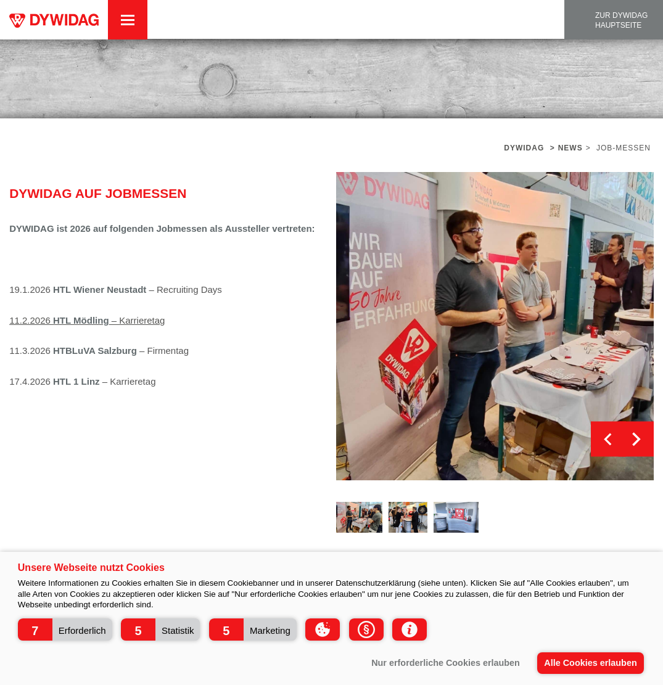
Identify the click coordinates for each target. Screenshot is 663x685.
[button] (65, 629)
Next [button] (636, 439)
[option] (495, 326)
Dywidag (524, 148)
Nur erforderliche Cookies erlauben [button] (445, 663)
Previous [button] (608, 439)
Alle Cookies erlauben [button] (590, 663)
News (570, 148)
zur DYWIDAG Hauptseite (621, 20)
